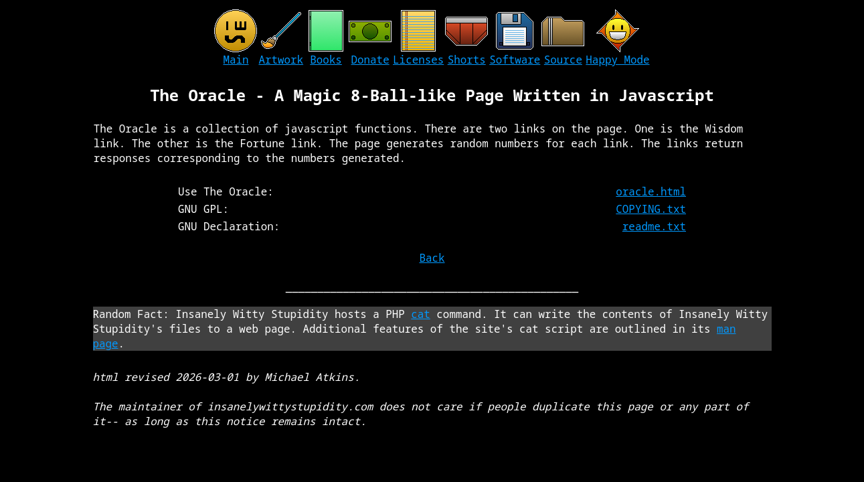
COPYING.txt (651, 209)
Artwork (280, 59)
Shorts (467, 59)
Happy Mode (617, 59)
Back (431, 257)
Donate (370, 59)
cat (420, 314)
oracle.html (651, 191)
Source (563, 59)
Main (235, 59)
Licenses (418, 59)
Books (326, 59)
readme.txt (654, 226)
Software (514, 59)
